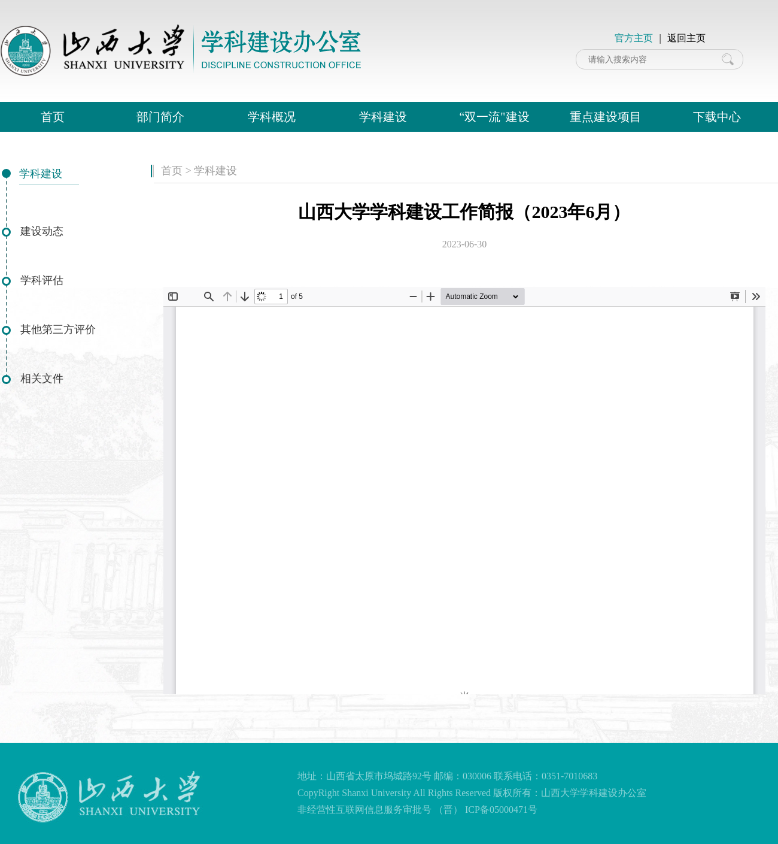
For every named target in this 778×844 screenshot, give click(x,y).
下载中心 (717, 116)
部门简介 (160, 116)
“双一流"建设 (494, 116)
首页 (53, 116)
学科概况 (272, 116)
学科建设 (383, 116)
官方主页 (634, 38)
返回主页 (686, 38)
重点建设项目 (606, 116)
